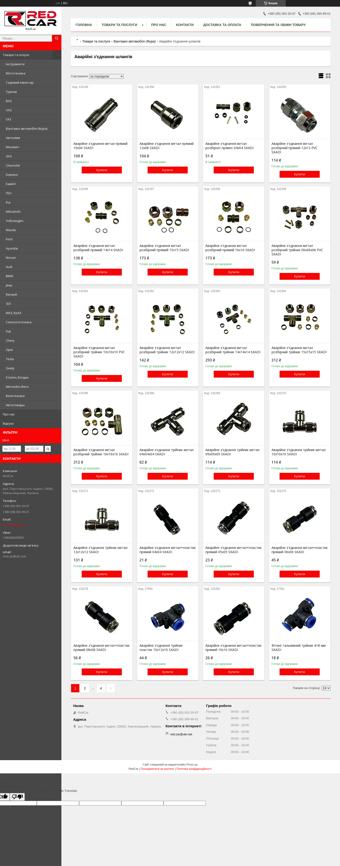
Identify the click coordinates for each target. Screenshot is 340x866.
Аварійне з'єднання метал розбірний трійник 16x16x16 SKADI (100, 452)
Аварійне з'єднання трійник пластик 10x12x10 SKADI (161, 647)
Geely (10, 368)
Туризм (11, 92)
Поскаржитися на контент (157, 769)
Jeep (9, 285)
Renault (11, 294)
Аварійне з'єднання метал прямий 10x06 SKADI (100, 146)
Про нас (9, 414)
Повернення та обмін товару (278, 25)
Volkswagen (14, 221)
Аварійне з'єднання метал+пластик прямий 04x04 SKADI (168, 550)
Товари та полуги (16, 55)
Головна (84, 25)
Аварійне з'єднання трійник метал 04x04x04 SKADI (167, 452)
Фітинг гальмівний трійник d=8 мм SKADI (299, 647)
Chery (10, 340)
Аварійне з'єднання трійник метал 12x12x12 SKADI (100, 550)
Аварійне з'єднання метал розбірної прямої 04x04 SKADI (229, 146)
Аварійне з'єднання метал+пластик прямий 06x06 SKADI (300, 550)
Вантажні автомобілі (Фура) (26, 128)
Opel (9, 350)
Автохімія (13, 138)
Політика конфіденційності (194, 769)
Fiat (8, 331)
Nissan (11, 257)
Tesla (10, 359)
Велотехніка (15, 396)
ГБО (9, 193)
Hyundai (12, 248)
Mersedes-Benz (17, 386)
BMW (9, 276)
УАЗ (9, 110)
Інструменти (15, 64)
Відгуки (8, 423)
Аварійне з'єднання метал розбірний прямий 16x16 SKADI (230, 248)
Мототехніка (15, 73)
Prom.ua (192, 764)
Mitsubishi (13, 211)
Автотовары (15, 405)
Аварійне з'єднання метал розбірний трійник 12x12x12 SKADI (167, 350)
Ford (9, 239)
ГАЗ (8, 119)
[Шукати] (56, 38)
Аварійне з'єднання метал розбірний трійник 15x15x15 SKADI (299, 350)
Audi (9, 267)
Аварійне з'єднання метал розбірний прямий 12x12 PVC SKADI (295, 148)
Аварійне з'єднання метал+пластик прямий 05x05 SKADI (233, 550)
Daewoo (12, 174)
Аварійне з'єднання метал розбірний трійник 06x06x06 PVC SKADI (297, 250)
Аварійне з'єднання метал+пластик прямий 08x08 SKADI (101, 647)
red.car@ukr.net (14, 525)
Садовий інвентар (20, 82)
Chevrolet (13, 165)
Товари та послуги (119, 25)
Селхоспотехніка (18, 322)
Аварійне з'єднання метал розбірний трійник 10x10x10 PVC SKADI (99, 352)
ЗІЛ (8, 304)
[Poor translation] (17, 797)
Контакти (185, 25)
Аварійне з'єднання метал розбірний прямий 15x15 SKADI (164, 248)
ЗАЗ (9, 156)
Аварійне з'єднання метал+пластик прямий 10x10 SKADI (233, 647)
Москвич (12, 147)
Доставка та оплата (222, 25)
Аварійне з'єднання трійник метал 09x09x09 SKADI (232, 452)
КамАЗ (11, 184)
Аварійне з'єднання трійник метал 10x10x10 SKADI (299, 452)
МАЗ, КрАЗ (13, 313)
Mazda (11, 230)
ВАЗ (9, 101)
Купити (101, 170)
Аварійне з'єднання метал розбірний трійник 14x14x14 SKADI (232, 350)
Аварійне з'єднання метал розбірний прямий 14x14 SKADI (98, 248)
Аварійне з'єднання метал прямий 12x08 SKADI (167, 146)
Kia (8, 202)
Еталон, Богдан (17, 377)
